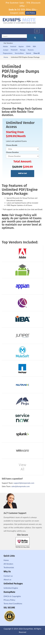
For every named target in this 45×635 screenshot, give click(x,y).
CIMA (28, 46)
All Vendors (8, 564)
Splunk (28, 53)
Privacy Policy (9, 600)
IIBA (34, 46)
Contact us (8, 576)
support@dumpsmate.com (24, 483)
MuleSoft (14, 50)
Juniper (5, 50)
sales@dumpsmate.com (20, 486)
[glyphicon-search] (35, 37)
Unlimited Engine (11, 588)
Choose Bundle (11, 145)
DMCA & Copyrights (12, 596)
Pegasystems (7, 53)
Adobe (5, 46)
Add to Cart (22, 173)
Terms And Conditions (13, 603)
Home (6, 57)
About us (7, 579)
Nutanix (31, 50)
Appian (21, 46)
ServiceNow (19, 53)
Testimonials (9, 567)
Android (13, 46)
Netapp (22, 50)
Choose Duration (12, 152)
